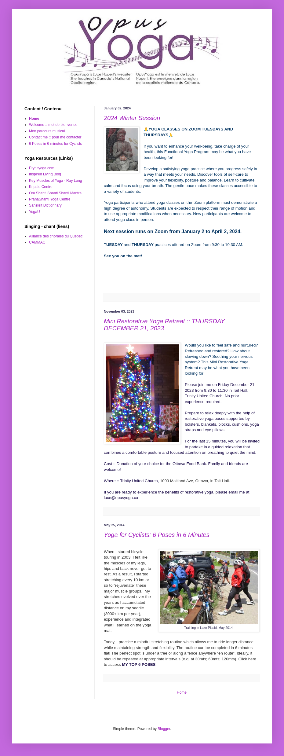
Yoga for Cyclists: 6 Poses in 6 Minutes (156, 534)
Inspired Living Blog (45, 174)
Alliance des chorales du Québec (55, 236)
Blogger (164, 729)
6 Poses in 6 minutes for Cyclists (55, 143)
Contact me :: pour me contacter (55, 137)
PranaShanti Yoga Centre (49, 199)
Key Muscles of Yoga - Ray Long (55, 180)
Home (182, 692)
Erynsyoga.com (41, 168)
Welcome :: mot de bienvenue (53, 125)
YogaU (34, 212)
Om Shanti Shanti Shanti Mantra (55, 193)
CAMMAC (37, 242)
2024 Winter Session (132, 118)
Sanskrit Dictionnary (45, 205)
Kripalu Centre (41, 187)
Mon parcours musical (47, 131)
